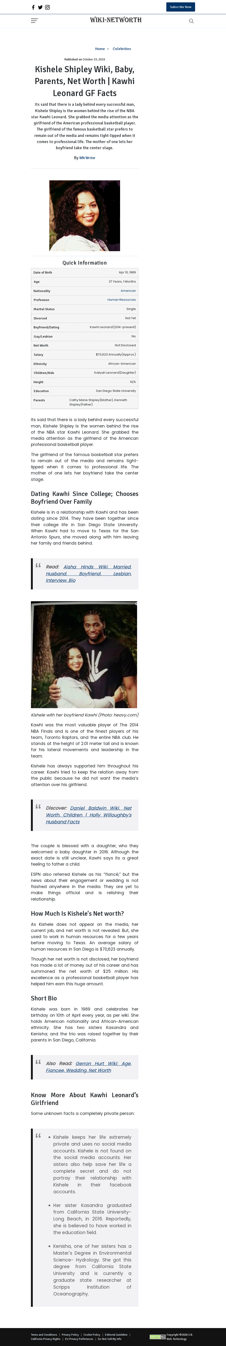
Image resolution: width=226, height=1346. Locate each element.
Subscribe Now (180, 7)
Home (100, 49)
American (128, 291)
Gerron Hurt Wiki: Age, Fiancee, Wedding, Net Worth (88, 1067)
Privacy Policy (70, 1335)
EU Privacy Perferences (79, 1339)
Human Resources (122, 300)
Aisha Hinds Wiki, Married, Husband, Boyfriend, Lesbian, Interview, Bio (88, 574)
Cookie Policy (92, 1335)
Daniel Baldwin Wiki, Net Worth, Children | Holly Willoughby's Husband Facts (88, 815)
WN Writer (87, 158)
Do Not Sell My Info (109, 1339)
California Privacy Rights (45, 1339)
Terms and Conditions (44, 1335)
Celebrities (122, 49)
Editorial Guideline (116, 1335)
